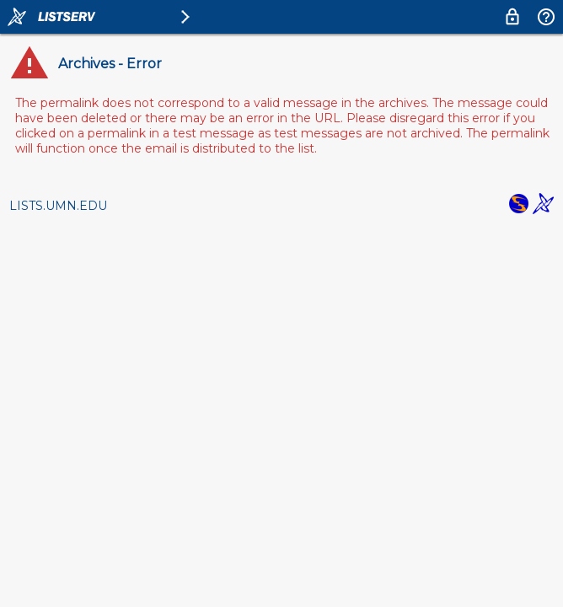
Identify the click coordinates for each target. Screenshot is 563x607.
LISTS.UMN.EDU (58, 205)
